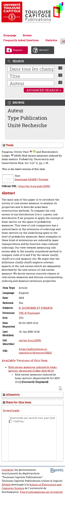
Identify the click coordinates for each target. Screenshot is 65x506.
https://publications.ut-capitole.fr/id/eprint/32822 (35, 351)
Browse (27, 35)
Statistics (51, 40)
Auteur (15, 110)
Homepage (9, 35)
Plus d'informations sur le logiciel (41, 492)
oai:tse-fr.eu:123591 (30, 340)
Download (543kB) (26, 179)
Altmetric (11, 394)
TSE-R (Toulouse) (29, 313)
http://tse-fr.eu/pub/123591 (34, 186)
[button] (60, 388)
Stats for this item (17, 402)
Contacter (8, 470)
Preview (43, 179)
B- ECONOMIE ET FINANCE (36, 308)
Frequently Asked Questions (21, 40)
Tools (8, 145)
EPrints (6, 484)
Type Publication (27, 117)
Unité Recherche (27, 125)
